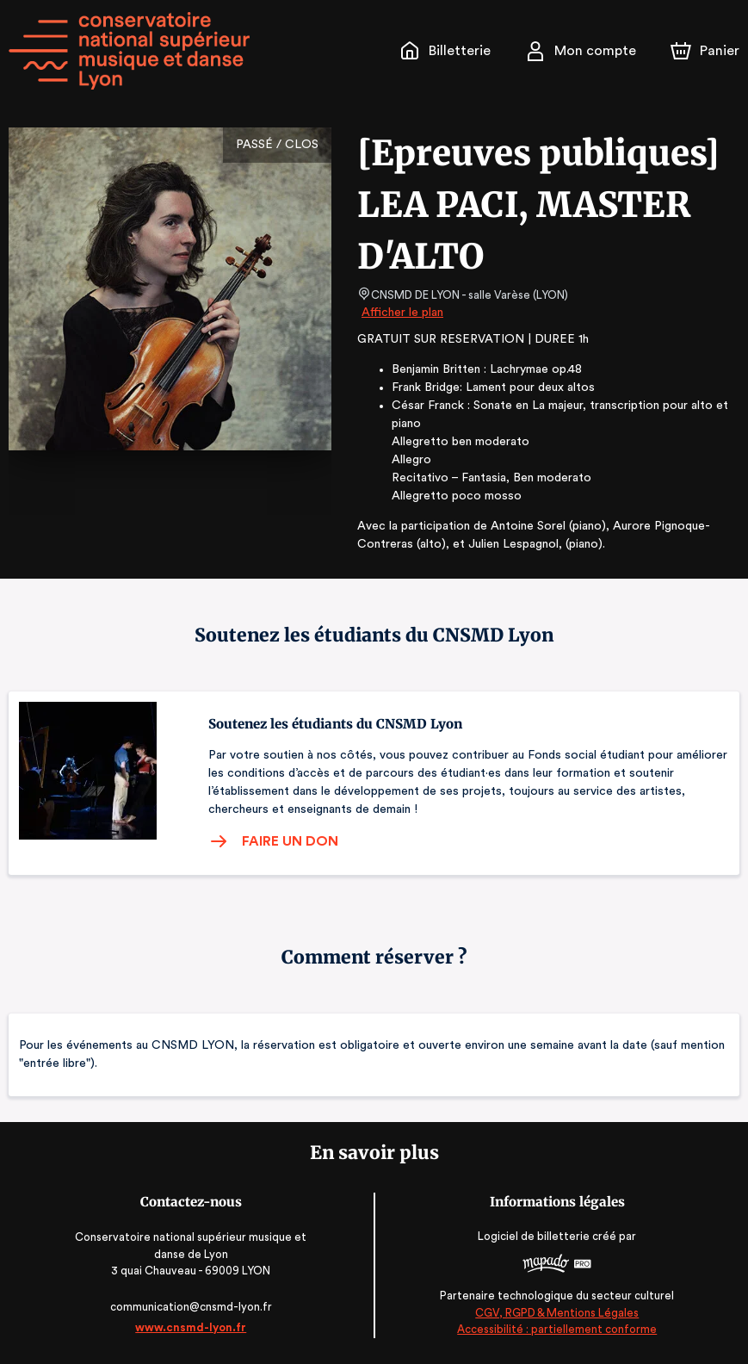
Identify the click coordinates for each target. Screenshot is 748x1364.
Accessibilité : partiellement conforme (557, 1329)
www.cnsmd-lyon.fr (190, 1327)
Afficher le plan (401, 312)
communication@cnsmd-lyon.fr (191, 1306)
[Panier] (705, 51)
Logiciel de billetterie (535, 1236)
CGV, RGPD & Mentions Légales (557, 1312)
